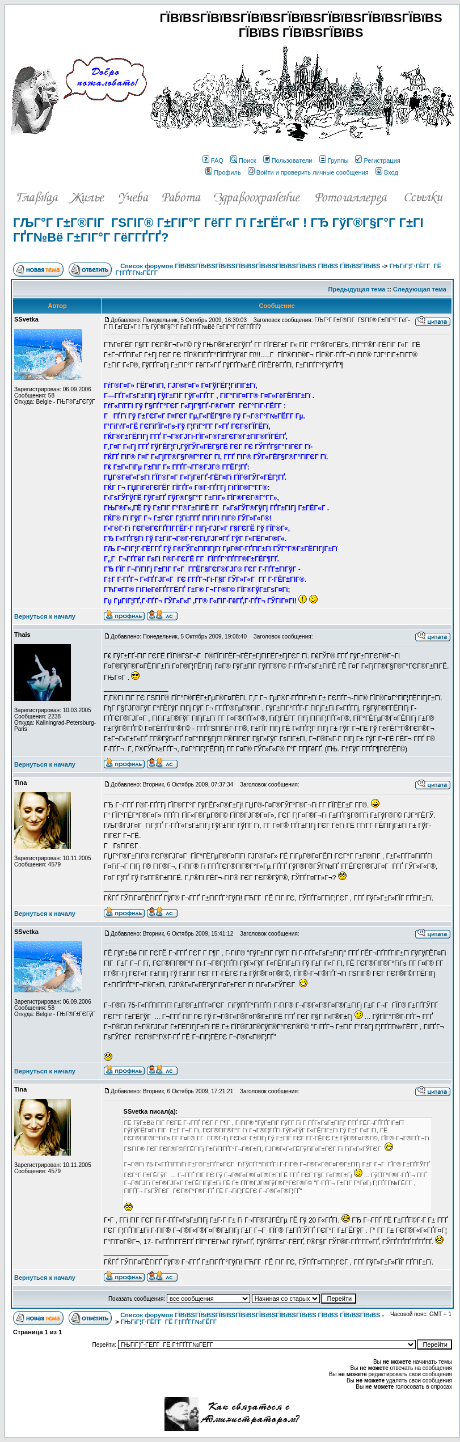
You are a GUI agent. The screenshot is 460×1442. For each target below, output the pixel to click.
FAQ (212, 160)
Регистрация (377, 160)
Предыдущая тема (357, 289)
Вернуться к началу (44, 616)
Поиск (243, 160)
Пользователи (288, 160)
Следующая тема (419, 289)
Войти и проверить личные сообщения (308, 172)
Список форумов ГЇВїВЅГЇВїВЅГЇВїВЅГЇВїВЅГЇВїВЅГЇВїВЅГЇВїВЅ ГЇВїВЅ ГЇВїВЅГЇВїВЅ (250, 266)
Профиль (223, 172)
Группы (334, 160)
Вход (386, 172)
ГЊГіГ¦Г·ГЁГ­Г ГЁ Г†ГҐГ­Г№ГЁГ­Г (169, 1321)
